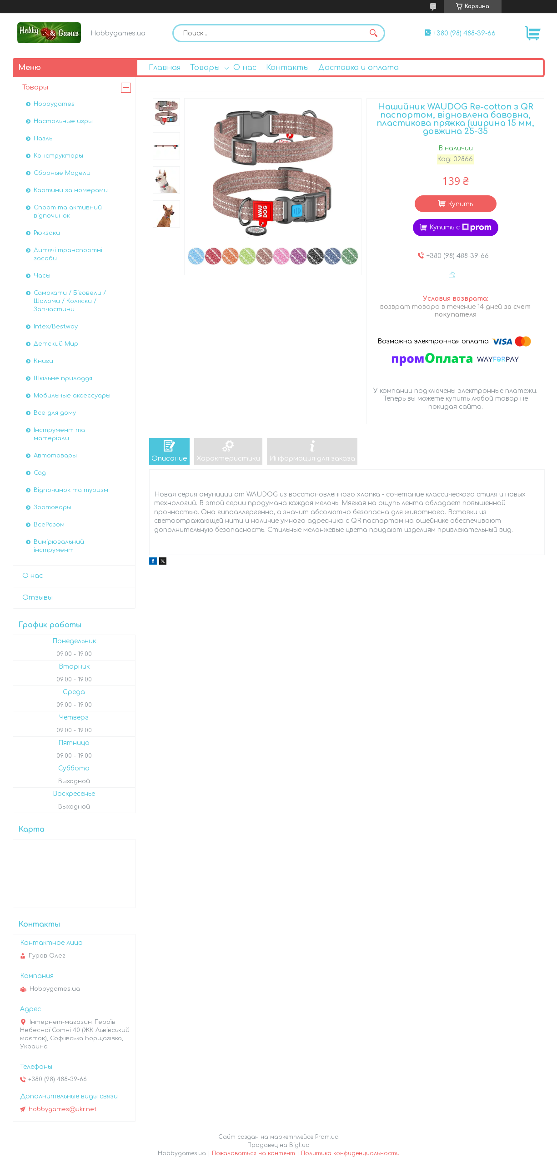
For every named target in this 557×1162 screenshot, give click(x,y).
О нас (244, 68)
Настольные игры (63, 121)
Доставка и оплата (358, 68)
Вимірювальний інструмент (59, 546)
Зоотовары (52, 507)
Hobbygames (54, 104)
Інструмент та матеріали (59, 434)
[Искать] (374, 33)
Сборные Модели (62, 173)
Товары (205, 68)
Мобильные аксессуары (72, 395)
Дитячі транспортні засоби (68, 254)
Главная (165, 68)
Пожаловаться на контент (253, 1153)
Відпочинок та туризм (71, 490)
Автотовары (55, 455)
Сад (40, 473)
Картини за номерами (71, 190)
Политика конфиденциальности (350, 1153)
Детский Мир (56, 344)
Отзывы (37, 597)
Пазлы (44, 138)
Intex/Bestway (56, 326)
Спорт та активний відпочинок (68, 211)
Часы (42, 276)
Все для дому (55, 413)
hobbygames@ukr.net (63, 1109)
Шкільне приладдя (63, 378)
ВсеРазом (49, 524)
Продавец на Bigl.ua (278, 1145)
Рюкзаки (47, 233)
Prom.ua (327, 1137)
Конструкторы (58, 156)
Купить (460, 204)
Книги (43, 361)
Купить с (460, 227)
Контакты (287, 68)
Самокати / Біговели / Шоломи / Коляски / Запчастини (70, 301)
